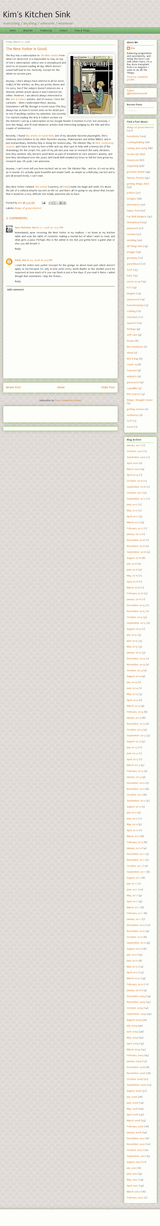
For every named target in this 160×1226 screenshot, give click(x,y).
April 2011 (132, 901)
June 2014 (132, 688)
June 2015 (132, 640)
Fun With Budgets (137, 216)
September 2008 (136, 1085)
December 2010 (136, 925)
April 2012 (132, 830)
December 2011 (136, 854)
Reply (18, 248)
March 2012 (133, 836)
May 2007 (132, 1179)
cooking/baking (135, 142)
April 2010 (132, 972)
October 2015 (135, 617)
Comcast (132, 370)
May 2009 (132, 1037)
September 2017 (136, 498)
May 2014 (132, 694)
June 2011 (132, 889)
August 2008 (134, 1090)
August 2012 (134, 806)
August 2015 (134, 629)
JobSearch (132, 228)
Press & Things (82, 30)
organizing (133, 165)
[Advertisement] (27, 413)
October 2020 (135, 451)
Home (13, 30)
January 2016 (134, 599)
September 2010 (136, 942)
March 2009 (133, 1049)
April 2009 (132, 1043)
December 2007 (136, 1138)
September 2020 (136, 457)
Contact (63, 30)
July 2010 (132, 954)
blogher (131, 293)
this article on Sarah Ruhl (39, 135)
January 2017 (134, 534)
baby (129, 275)
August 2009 (134, 1020)
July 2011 (132, 883)
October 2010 (135, 937)
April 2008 (132, 1114)
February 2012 (135, 842)
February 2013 (135, 771)
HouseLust (133, 160)
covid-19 (132, 364)
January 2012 (134, 848)
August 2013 (134, 741)
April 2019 (132, 474)
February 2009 (135, 1055)
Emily (66, 186)
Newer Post (13, 387)
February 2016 (135, 593)
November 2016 (136, 546)
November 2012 (136, 789)
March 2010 (133, 978)
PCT (129, 287)
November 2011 (136, 859)
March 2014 (133, 705)
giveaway (132, 257)
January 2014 (134, 717)
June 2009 (132, 1031)
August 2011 (134, 877)
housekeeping (135, 305)
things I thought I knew (140, 400)
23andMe (132, 388)
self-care (132, 334)
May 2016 (132, 575)
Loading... (132, 110)
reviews (131, 234)
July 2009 (132, 1025)
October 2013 (135, 729)
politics (131, 192)
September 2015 (136, 623)
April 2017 (132, 516)
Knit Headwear (135, 346)
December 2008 (136, 1067)
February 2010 (135, 984)
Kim (133, 48)
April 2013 (132, 759)
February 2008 (135, 1126)
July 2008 (132, 1096)
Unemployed (134, 222)
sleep (130, 352)
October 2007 (135, 1150)
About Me (28, 30)
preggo (131, 252)
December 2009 (136, 996)
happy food (133, 210)
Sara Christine (23, 227)
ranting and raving (137, 148)
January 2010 (134, 990)
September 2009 (136, 1014)
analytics (132, 376)
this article (41, 186)
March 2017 (133, 522)
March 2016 (133, 587)
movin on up (134, 281)
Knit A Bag (132, 358)
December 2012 (136, 783)
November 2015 (136, 611)
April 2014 (132, 700)
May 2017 (132, 510)
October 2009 (135, 1008)
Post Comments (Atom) (68, 400)
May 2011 (132, 895)
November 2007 (136, 1144)
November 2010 (136, 931)
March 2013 (133, 765)
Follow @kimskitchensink (137, 92)
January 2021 (134, 445)
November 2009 (136, 1002)
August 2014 (134, 676)
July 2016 (132, 563)
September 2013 (136, 735)
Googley (131, 198)
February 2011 (135, 913)
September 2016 (136, 552)
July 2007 (132, 1168)
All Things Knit (134, 246)
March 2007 (133, 1191)
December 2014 (136, 658)
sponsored (133, 299)
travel (130, 426)
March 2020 (133, 469)
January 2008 (134, 1132)
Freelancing (46, 30)
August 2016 (134, 558)
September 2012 (136, 800)
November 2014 (136, 664)
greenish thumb (136, 171)
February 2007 (135, 1197)
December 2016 (136, 540)
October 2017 (135, 492)
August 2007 (134, 1162)
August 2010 (134, 948)
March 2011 (133, 907)
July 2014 (132, 682)
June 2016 (132, 569)
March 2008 (133, 1120)
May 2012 (132, 824)
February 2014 (135, 711)
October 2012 (135, 794)
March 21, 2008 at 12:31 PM (47, 227)
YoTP (129, 420)
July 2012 (132, 812)
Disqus (130, 340)
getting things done (138, 183)
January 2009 (134, 1061)
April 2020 (132, 463)
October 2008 (135, 1079)
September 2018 (136, 486)
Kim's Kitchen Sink (37, 15)
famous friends (135, 177)
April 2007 (132, 1185)
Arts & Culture (18, 99)
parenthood (133, 263)
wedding (132, 240)
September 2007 (136, 1156)
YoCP (129, 269)
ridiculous (132, 317)
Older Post (108, 387)
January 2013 (134, 777)
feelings (131, 329)
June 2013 (132, 753)
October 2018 (135, 480)
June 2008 (132, 1102)
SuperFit (131, 323)
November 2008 (136, 1073)
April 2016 (132, 581)
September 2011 (136, 871)
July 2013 (132, 747)
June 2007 (132, 1173)
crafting (131, 311)
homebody (133, 136)
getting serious (135, 409)
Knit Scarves (134, 394)
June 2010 (132, 960)
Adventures (133, 204)
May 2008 (132, 1108)
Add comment (15, 289)
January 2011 (134, 919)
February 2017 (135, 528)
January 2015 (134, 652)
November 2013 (136, 723)
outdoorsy (133, 415)
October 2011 (135, 865)
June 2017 (132, 504)
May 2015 (132, 646)
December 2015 (136, 605)
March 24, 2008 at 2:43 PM (37, 260)
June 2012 (132, 818)
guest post (133, 382)
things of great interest (28, 208)
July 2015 (132, 634)
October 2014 (135, 670)
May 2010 (132, 966)
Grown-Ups (133, 154)
